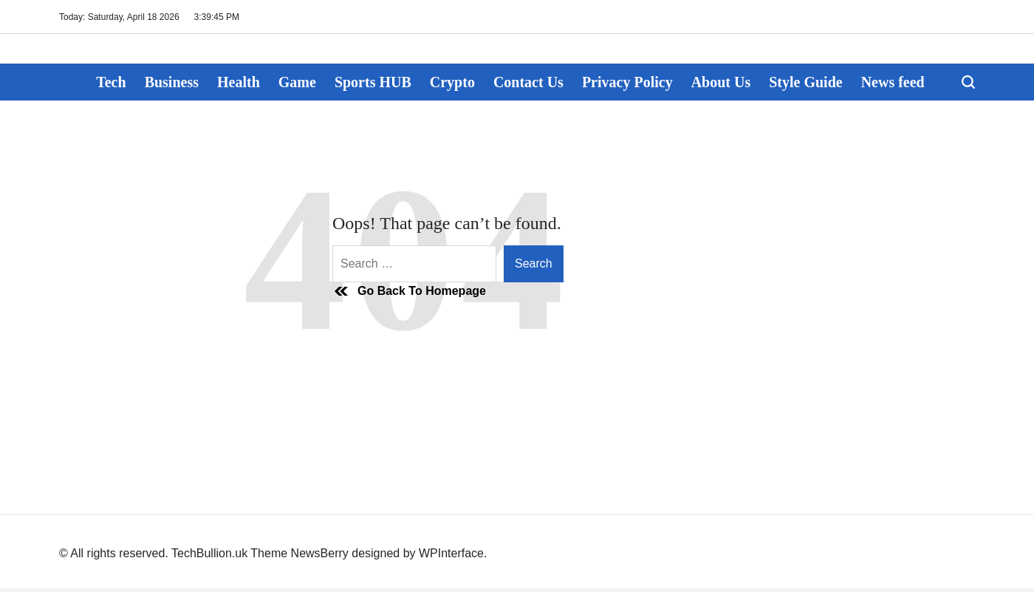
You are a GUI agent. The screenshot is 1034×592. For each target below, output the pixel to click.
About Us (721, 82)
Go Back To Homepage (409, 291)
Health (238, 82)
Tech (111, 82)
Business (172, 82)
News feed (893, 82)
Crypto (452, 82)
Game (297, 82)
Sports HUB (373, 82)
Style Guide (805, 82)
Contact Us (528, 82)
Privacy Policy (627, 82)
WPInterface (451, 553)
